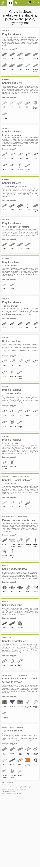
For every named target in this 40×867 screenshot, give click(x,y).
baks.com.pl (12, 785)
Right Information (17, 793)
